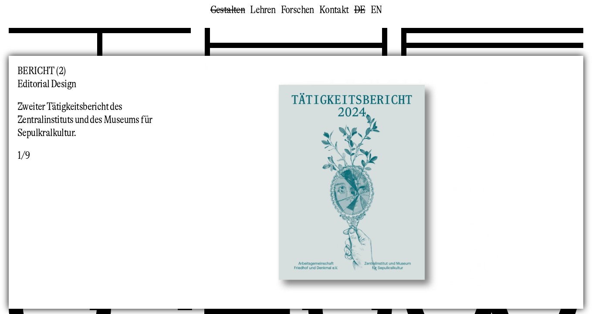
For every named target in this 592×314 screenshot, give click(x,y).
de (359, 10)
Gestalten (227, 10)
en (376, 10)
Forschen (297, 10)
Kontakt (334, 10)
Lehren (262, 10)
